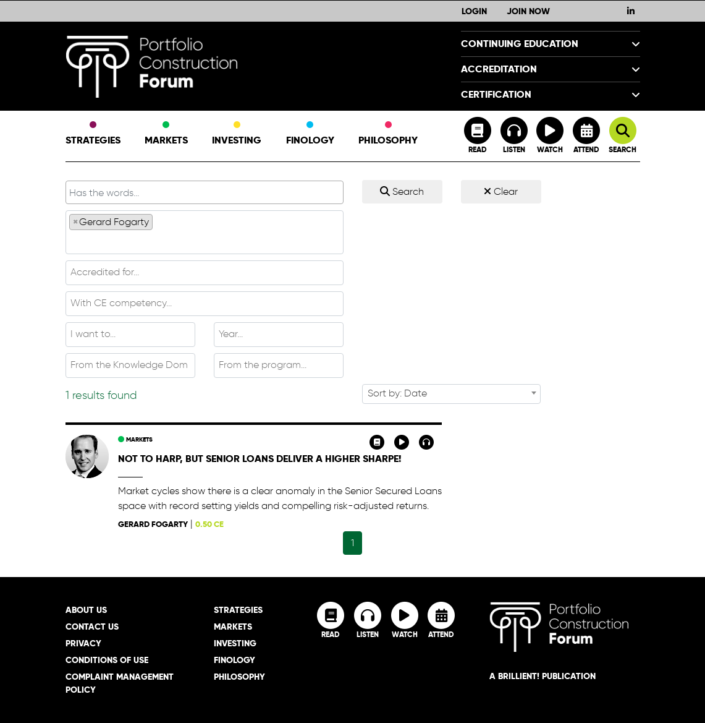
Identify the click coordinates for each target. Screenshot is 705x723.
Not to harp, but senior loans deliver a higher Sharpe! (259, 458)
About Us (86, 609)
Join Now (528, 11)
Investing (236, 134)
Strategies (92, 134)
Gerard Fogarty (153, 524)
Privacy (83, 643)
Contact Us (92, 626)
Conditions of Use (106, 659)
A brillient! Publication (542, 676)
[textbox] (204, 241)
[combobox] (204, 232)
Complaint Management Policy (119, 683)
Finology (310, 134)
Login (474, 11)
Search (402, 191)
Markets (166, 134)
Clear (501, 191)
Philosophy (388, 134)
